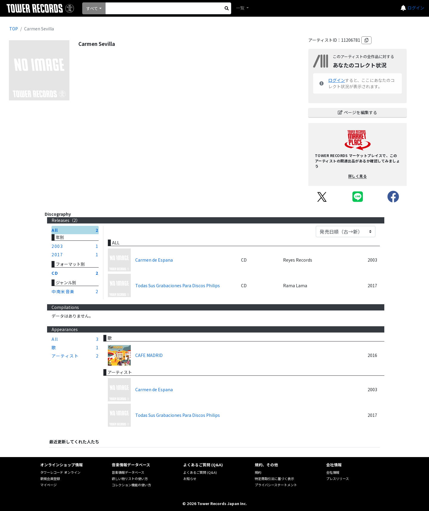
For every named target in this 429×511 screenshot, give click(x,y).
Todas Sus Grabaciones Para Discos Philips (177, 285)
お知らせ (189, 478)
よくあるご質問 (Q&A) (200, 472)
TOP (13, 29)
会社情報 (332, 472)
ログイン (416, 8)
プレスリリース (337, 478)
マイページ (48, 484)
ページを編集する (357, 112)
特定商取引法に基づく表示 (274, 478)
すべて (92, 8)
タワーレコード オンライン (60, 472)
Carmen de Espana (154, 260)
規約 (258, 472)
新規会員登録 (50, 478)
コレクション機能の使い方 (131, 484)
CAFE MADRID (149, 355)
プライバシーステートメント (276, 484)
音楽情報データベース (128, 472)
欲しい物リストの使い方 (130, 478)
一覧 (240, 8)
